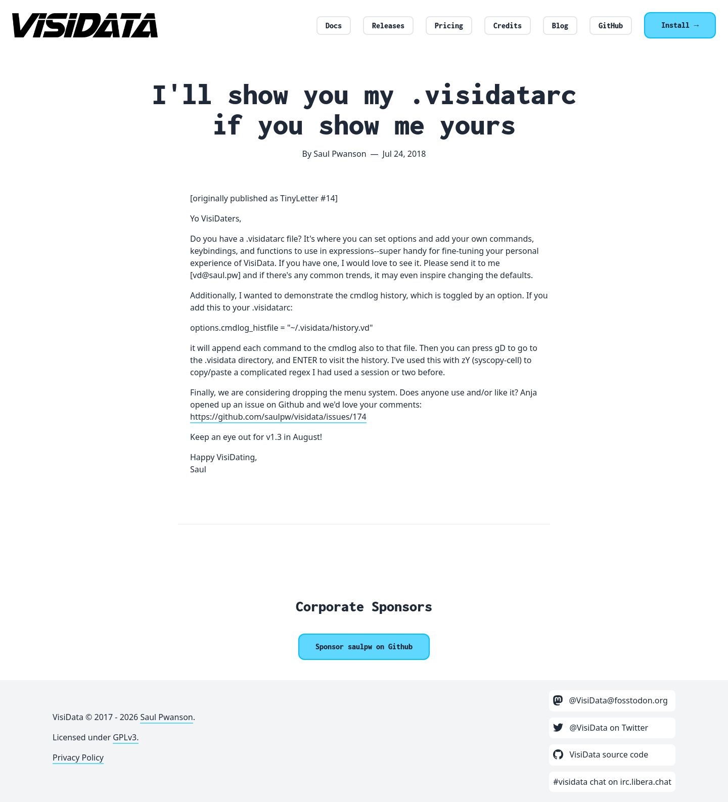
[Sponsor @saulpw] (364, 647)
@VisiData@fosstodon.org (610, 700)
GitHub (611, 25)
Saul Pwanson (166, 717)
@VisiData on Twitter (600, 727)
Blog (560, 25)
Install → (680, 25)
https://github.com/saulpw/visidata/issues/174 (278, 416)
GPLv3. (126, 737)
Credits (507, 25)
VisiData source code (600, 754)
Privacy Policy (78, 757)
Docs (334, 25)
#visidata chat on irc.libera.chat (612, 781)
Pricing (449, 25)
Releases (388, 25)
